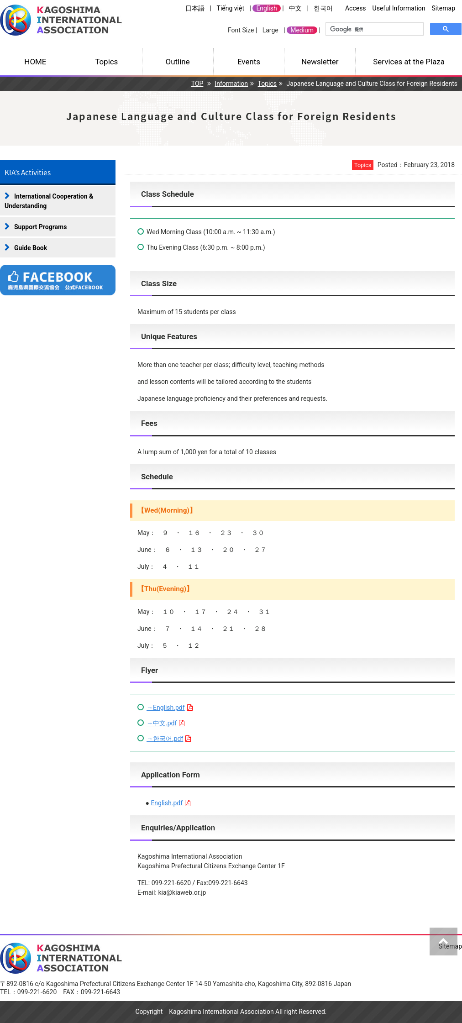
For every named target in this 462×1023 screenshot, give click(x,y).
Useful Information (399, 8)
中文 (295, 8)
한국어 (323, 8)
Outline (178, 61)
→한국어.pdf (165, 738)
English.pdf (167, 803)
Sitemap (443, 8)
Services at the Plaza (409, 61)
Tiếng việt (230, 8)
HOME (35, 61)
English (266, 8)
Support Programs (40, 227)
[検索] (373, 29)
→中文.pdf (162, 723)
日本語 (195, 8)
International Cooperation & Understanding (49, 201)
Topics (106, 61)
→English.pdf (166, 707)
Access (355, 8)
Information (231, 83)
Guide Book (30, 248)
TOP (197, 83)
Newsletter (319, 61)
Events (248, 61)
